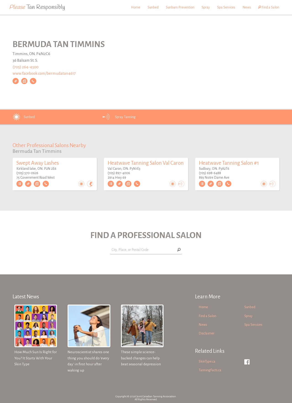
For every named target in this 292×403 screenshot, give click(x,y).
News (246, 7)
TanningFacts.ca (210, 370)
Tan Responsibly (37, 7)
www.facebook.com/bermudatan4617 (44, 74)
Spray (206, 7)
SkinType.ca (207, 361)
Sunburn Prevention (180, 7)
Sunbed (153, 7)
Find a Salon (268, 7)
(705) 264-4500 (26, 67)
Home (135, 7)
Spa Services (226, 7)
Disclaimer (206, 333)
